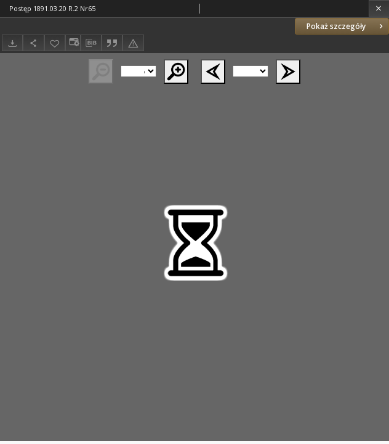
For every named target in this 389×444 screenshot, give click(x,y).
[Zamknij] (379, 8)
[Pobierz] (12, 43)
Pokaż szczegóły (346, 26)
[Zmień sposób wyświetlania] (72, 43)
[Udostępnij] (33, 43)
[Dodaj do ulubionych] (54, 43)
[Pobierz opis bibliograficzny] (91, 43)
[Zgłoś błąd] (132, 43)
